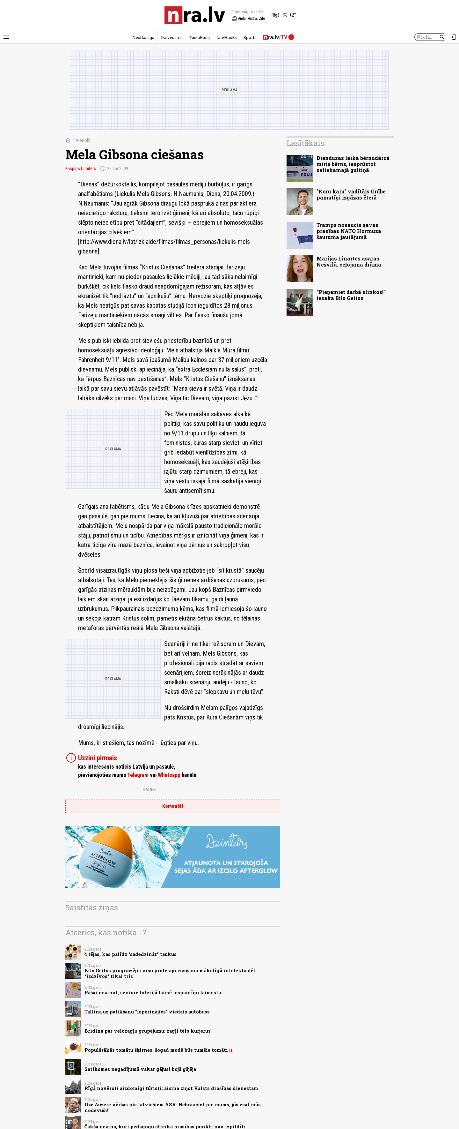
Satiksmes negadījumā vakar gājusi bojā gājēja (140, 1069)
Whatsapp (169, 775)
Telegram (138, 775)
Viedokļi (83, 140)
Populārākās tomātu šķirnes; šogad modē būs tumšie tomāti (156, 1050)
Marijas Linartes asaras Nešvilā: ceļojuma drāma (349, 261)
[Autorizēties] (452, 37)
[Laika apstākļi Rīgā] (284, 15)
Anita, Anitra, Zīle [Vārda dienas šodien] (248, 18)
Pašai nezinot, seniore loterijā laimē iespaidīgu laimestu (152, 993)
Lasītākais (305, 143)
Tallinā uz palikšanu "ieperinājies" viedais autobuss (147, 1012)
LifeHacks (226, 37)
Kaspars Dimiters (80, 168)
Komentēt (173, 806)
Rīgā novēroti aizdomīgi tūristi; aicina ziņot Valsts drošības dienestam (171, 1088)
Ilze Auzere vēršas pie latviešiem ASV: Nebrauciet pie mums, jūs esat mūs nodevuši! (172, 1107)
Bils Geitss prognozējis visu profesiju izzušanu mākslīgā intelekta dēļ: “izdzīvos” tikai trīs (170, 973)
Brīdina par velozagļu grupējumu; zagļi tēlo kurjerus (147, 1031)
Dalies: (150, 789)
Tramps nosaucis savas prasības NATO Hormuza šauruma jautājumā (349, 231)
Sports (250, 37)
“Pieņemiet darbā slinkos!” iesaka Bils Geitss (351, 295)
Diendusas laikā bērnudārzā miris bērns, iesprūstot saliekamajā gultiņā (353, 163)
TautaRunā (199, 37)
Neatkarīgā (143, 37)
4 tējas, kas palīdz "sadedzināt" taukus (130, 954)
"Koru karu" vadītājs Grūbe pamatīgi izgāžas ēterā (351, 194)
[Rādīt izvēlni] (6, 37)
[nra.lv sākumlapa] (194, 15)
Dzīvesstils (172, 37)
